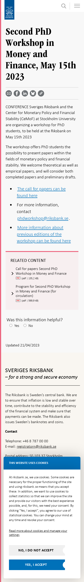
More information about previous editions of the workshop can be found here (44, 234)
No (30, 325)
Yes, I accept (36, 564)
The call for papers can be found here (41, 192)
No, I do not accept (36, 550)
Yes (16, 325)
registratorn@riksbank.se (36, 446)
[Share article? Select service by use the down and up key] (26, 93)
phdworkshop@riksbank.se (42, 218)
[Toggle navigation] (77, 5)
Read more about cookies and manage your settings (38, 533)
